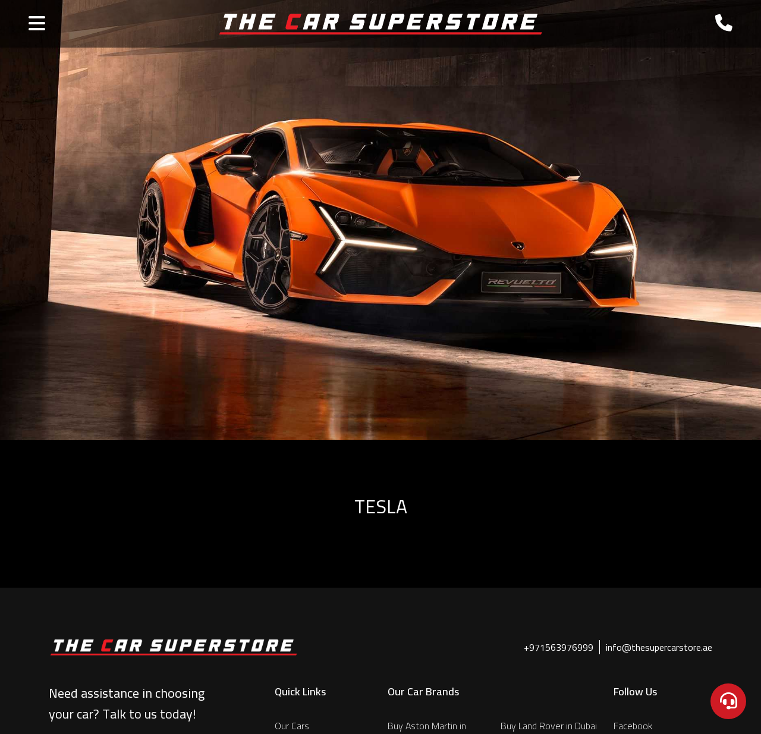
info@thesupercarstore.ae (659, 647)
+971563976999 (558, 647)
